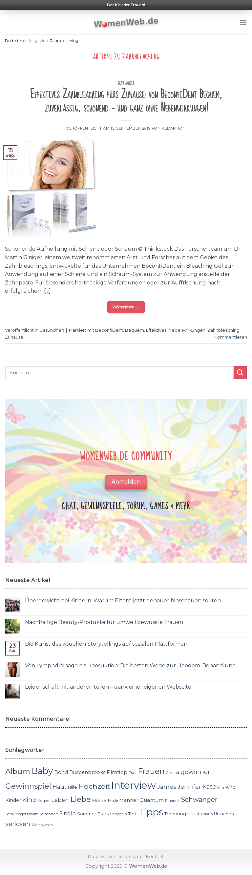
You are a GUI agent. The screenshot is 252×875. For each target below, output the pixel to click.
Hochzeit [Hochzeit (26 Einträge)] (94, 786)
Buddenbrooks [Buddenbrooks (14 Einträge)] (87, 772)
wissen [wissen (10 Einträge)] (47, 825)
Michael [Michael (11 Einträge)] (99, 800)
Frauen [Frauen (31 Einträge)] (151, 771)
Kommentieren (230, 337)
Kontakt (155, 856)
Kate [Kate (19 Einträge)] (209, 786)
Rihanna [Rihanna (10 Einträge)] (172, 801)
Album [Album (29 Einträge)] (17, 771)
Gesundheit (126, 83)
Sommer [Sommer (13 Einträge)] (86, 813)
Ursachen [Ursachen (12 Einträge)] (224, 813)
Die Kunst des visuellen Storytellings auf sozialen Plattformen (106, 644)
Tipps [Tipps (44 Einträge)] (150, 812)
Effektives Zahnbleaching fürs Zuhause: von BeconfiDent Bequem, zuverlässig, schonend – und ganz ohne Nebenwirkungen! (126, 101)
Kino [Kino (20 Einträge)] (29, 799)
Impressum (131, 856)
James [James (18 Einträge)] (166, 786)
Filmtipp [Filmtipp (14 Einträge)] (117, 772)
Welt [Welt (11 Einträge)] (36, 825)
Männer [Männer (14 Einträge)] (128, 800)
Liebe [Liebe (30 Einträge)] (80, 799)
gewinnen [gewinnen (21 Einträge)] (196, 772)
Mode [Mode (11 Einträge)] (113, 800)
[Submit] (240, 372)
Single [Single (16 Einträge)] (67, 813)
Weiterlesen (126, 307)
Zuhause (14, 337)
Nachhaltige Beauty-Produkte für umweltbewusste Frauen (104, 622)
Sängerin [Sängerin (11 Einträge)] (118, 814)
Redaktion (174, 128)
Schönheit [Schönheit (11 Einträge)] (48, 814)
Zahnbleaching (223, 330)
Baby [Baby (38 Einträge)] (42, 771)
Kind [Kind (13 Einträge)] (230, 787)
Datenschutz (102, 856)
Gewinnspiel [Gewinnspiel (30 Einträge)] (28, 786)
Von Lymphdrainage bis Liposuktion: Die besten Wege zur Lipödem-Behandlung (130, 665)
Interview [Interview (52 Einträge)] (133, 785)
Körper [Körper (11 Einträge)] (44, 800)
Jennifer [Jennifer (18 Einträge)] (189, 786)
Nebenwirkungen (186, 330)
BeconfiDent (109, 330)
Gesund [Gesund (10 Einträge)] (172, 773)
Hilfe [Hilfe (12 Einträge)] (72, 787)
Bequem (134, 330)
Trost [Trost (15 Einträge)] (193, 813)
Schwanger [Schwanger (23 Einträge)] (199, 799)
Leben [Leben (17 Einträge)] (60, 800)
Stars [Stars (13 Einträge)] (103, 813)
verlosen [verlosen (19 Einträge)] (17, 824)
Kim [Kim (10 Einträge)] (220, 787)
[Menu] (243, 22)
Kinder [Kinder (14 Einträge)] (13, 800)
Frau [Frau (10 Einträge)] (132, 773)
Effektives (156, 330)
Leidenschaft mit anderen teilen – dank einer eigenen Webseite (108, 687)
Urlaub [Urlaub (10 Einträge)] (207, 814)
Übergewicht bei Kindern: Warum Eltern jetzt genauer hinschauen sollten (123, 600)
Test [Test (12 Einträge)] (132, 813)
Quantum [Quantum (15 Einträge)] (151, 800)
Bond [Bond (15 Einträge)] (61, 772)
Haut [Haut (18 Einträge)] (59, 786)
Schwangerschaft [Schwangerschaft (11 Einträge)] (21, 814)
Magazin (37, 40)
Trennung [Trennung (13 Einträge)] (175, 813)
